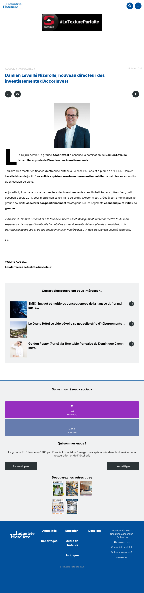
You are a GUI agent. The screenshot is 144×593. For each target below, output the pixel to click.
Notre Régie (123, 466)
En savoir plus (21, 466)
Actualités (25, 68)
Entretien (71, 530)
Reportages (49, 541)
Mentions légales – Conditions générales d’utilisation (121, 534)
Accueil (10, 68)
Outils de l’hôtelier (72, 543)
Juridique (72, 555)
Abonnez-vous (122, 542)
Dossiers (94, 530)
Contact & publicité (121, 547)
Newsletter (122, 557)
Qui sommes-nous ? (121, 552)
